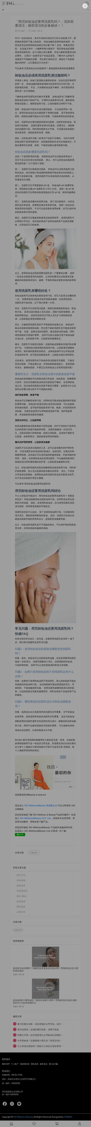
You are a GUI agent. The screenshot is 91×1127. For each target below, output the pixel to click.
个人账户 (15, 1064)
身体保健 (21, 880)
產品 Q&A (21, 895)
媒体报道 (21, 901)
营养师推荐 (22, 890)
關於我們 (6, 1064)
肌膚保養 (33, 852)
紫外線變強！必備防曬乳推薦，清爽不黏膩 (36, 1029)
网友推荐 (21, 906)
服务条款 (43, 1064)
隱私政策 (34, 1064)
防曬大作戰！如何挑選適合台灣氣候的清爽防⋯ (38, 1035)
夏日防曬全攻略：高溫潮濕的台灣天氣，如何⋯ (38, 1024)
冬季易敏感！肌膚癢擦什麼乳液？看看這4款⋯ (37, 1040)
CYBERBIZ (68, 1117)
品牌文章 (21, 911)
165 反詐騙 (53, 1064)
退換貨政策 (25, 1064)
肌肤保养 (21, 885)
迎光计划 (21, 874)
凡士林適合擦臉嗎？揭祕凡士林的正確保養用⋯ (38, 1046)
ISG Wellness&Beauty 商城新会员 (40, 805)
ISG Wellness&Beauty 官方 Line (35, 818)
